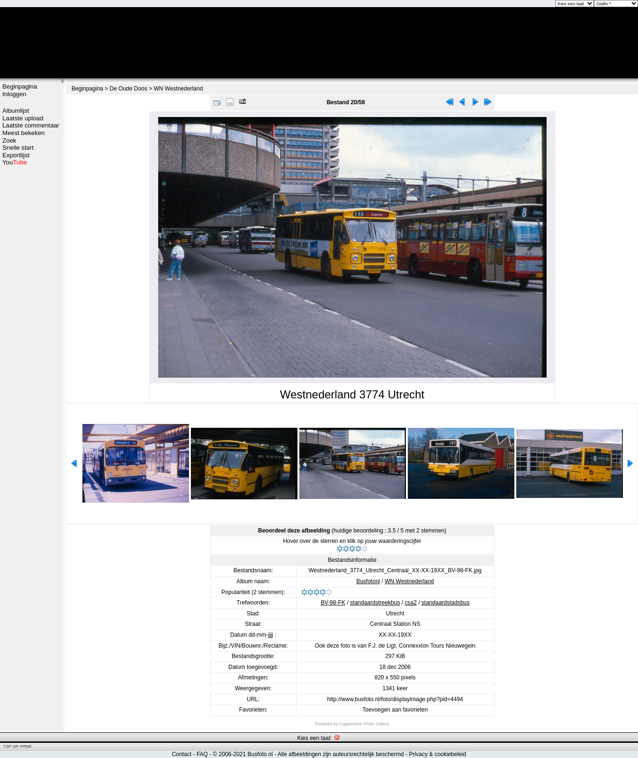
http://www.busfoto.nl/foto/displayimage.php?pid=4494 (395, 699)
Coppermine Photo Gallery (364, 724)
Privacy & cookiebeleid (437, 754)
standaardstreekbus (375, 602)
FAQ (202, 754)
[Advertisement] (30, 316)
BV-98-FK (333, 602)
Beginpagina (19, 86)
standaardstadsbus (445, 602)
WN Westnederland (178, 88)
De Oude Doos (128, 88)
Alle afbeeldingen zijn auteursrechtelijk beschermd (341, 754)
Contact (181, 754)
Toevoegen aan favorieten (395, 709)
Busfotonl (368, 581)
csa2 (410, 602)
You (14, 162)
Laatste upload (23, 118)
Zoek (9, 140)
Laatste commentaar (30, 125)
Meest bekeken (23, 132)
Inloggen (14, 94)
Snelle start (18, 147)
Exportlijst (15, 155)
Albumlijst (15, 110)
